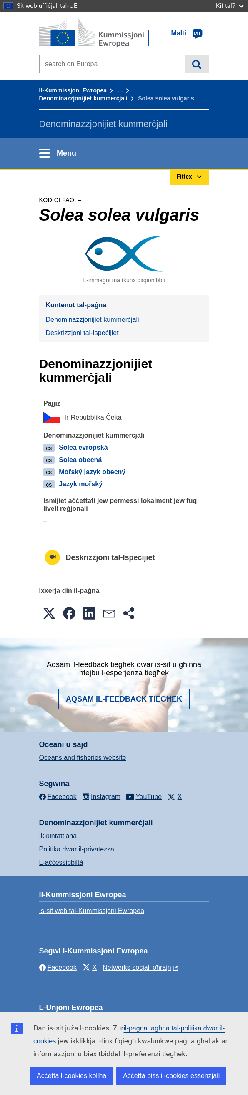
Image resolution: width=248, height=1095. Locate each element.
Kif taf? (230, 5)
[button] (49, 613)
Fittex (196, 64)
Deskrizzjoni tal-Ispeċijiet (82, 332)
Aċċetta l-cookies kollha (71, 1075)
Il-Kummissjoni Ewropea (73, 90)
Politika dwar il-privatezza (77, 849)
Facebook (58, 967)
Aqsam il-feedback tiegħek (124, 699)
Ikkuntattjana (58, 835)
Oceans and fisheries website (82, 757)
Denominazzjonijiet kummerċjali (83, 98)
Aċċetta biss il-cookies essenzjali (171, 1075)
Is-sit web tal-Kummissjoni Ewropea (92, 910)
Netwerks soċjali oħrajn (137, 967)
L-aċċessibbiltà (61, 862)
